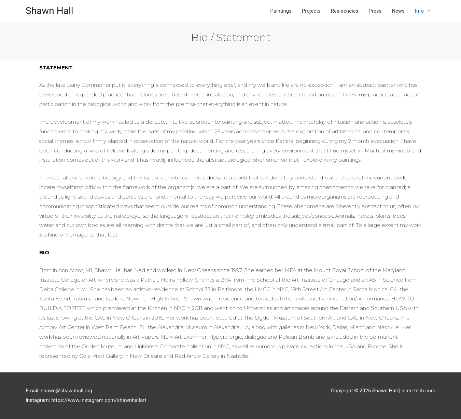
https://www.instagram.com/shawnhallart (98, 400)
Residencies (344, 11)
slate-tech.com (418, 391)
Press (374, 11)
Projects (311, 11)
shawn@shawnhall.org (67, 391)
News (398, 11)
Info (419, 11)
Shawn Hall (49, 10)
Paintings (280, 11)
